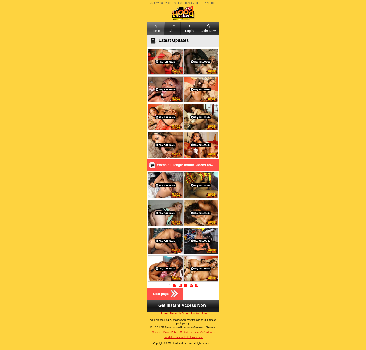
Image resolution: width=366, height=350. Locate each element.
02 (174, 285)
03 (180, 285)
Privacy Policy (170, 332)
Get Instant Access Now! (183, 305)
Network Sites (179, 313)
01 (169, 285)
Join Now (208, 31)
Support (156, 332)
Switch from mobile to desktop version (183, 337)
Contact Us (185, 332)
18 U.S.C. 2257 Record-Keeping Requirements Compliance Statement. (183, 327)
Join (204, 313)
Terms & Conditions (204, 332)
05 (191, 285)
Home (155, 31)
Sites (172, 31)
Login (189, 31)
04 (185, 285)
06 (196, 285)
